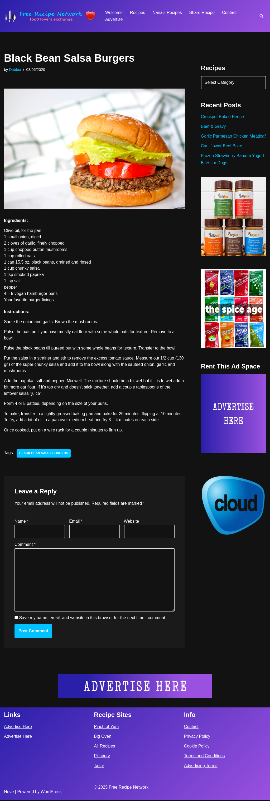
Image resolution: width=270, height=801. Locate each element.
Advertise (114, 19)
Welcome (114, 12)
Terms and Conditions (204, 757)
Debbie (15, 69)
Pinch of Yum (106, 727)
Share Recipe (202, 12)
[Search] (261, 16)
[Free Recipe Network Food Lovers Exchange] (50, 16)
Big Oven (102, 737)
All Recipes (104, 747)
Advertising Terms (201, 766)
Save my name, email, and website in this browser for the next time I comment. (92, 619)
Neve (9, 792)
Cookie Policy (197, 747)
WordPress (51, 792)
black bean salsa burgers (43, 454)
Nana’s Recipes (167, 12)
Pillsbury (102, 757)
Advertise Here (18, 727)
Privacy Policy (197, 737)
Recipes (137, 12)
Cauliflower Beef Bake (221, 153)
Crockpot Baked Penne (222, 117)
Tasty (99, 766)
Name (21, 522)
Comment (25, 545)
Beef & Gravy (213, 127)
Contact (230, 12)
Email (76, 522)
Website (131, 522)
